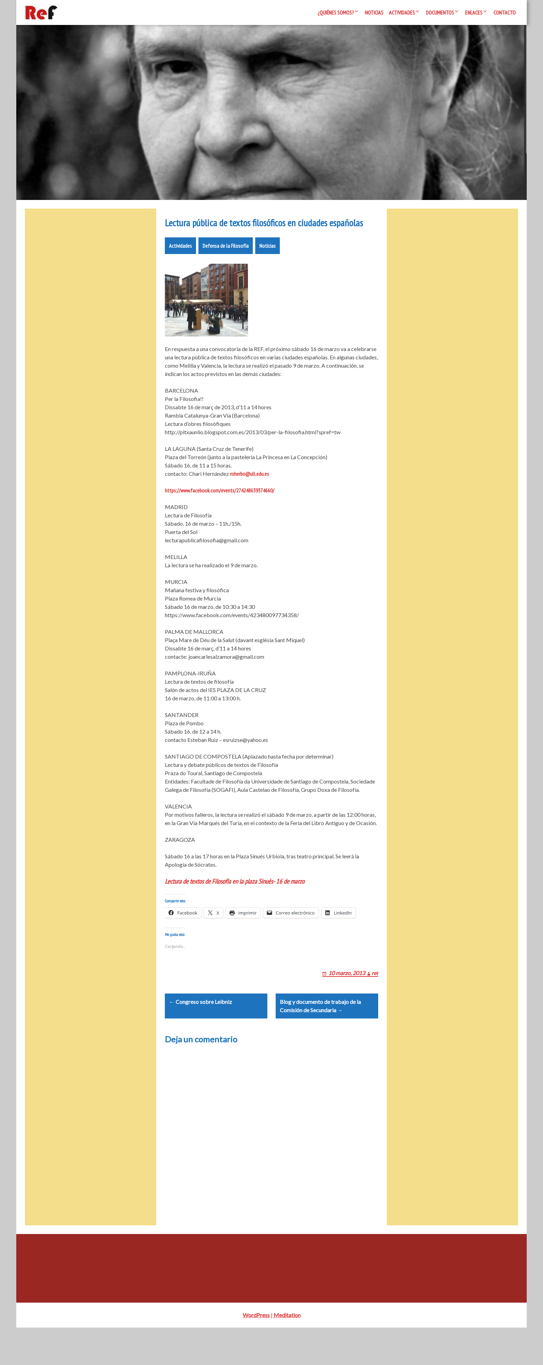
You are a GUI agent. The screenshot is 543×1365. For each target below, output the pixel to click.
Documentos (440, 12)
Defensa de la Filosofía (226, 266)
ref (375, 1002)
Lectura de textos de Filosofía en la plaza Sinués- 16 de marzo (234, 902)
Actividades (402, 12)
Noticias (374, 12)
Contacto (504, 12)
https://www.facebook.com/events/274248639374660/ (219, 511)
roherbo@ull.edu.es (249, 494)
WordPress (256, 1352)
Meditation (287, 1352)
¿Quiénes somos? (336, 12)
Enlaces (473, 12)
